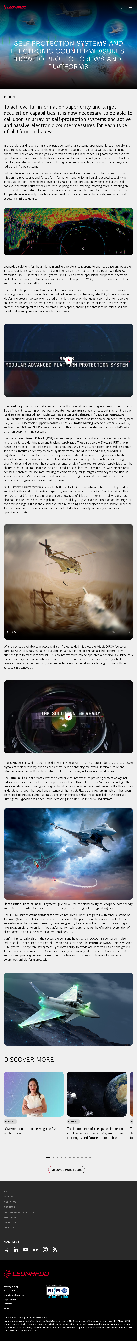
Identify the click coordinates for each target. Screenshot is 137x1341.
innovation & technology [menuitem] (20, 1212)
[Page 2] (54, 1158)
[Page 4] (62, 1158)
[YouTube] (25, 1249)
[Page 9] (82, 1158)
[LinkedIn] (16, 1249)
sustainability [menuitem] (13, 1218)
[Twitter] (6, 1249)
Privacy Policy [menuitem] (11, 1287)
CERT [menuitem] (6, 1308)
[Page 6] (70, 1158)
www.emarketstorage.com (101, 1324)
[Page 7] (74, 1158)
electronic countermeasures (32, 186)
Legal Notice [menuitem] (10, 1300)
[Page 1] (48, 1158)
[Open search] (121, 7)
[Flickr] (35, 1249)
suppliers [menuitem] (10, 1228)
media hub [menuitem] (10, 1202)
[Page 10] (86, 1158)
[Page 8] (78, 1158)
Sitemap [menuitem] (8, 1304)
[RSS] (54, 1249)
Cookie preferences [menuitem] (14, 1295)
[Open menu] (130, 7)
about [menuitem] (8, 1192)
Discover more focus (66, 1169)
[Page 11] (90, 1158)
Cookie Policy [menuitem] (11, 1291)
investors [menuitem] (10, 1223)
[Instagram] (45, 1249)
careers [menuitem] (9, 1197)
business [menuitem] (9, 1207)
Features (10, 1121)
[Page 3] (58, 1158)
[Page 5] (66, 1158)
